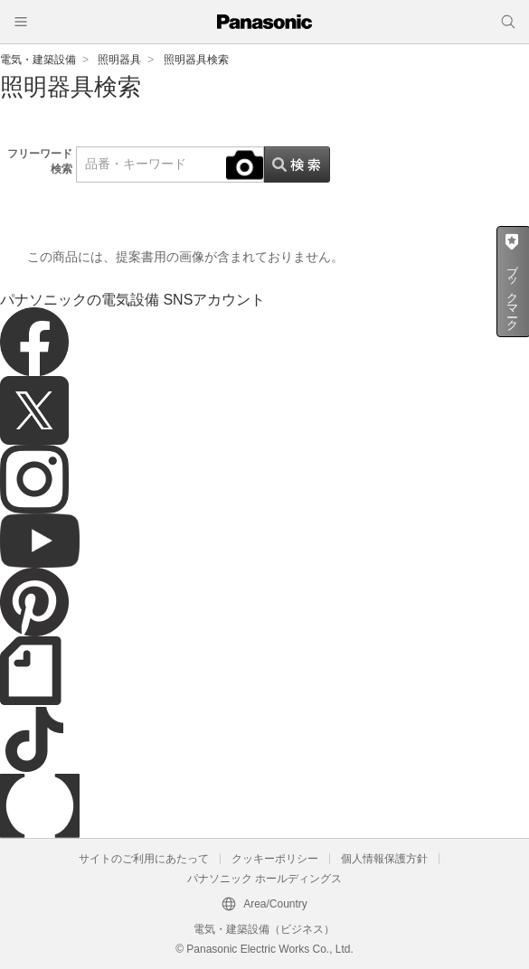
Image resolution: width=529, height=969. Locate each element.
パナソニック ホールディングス (264, 878)
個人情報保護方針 (384, 858)
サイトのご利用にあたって (144, 858)
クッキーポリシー (274, 858)
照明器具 (119, 59)
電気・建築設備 (38, 59)
